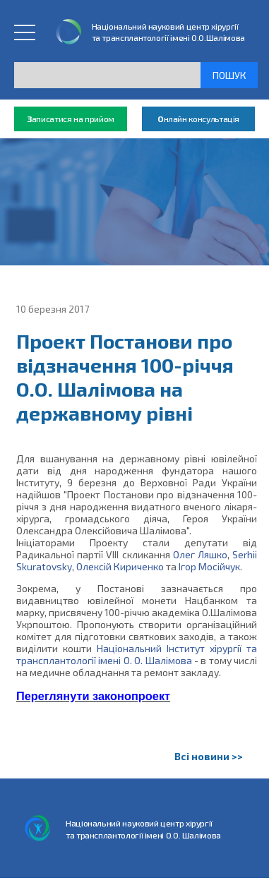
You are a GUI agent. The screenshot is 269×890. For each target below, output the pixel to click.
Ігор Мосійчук (209, 566)
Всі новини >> (208, 756)
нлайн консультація (198, 119)
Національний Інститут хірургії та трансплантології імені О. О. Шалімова (136, 654)
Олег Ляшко (200, 554)
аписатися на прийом (70, 119)
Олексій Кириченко (120, 566)
